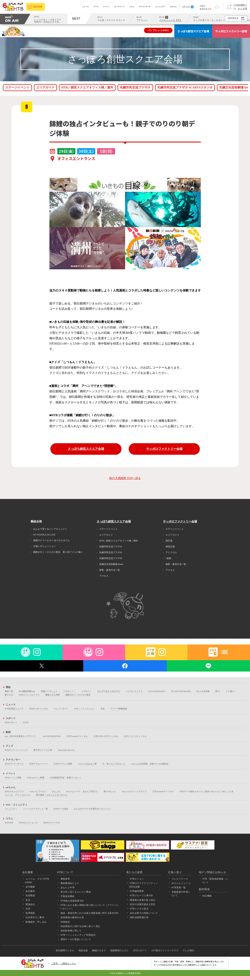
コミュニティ (160, 7)
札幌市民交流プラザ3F (110, 558)
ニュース (85, 7)
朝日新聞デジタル (65, 950)
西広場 (169, 540)
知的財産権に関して (71, 930)
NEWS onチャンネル (38, 708)
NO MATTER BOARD (181, 691)
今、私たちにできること (113, 764)
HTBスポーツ (11, 722)
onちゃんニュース (181, 883)
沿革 (28, 908)
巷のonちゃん (110, 791)
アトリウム (171, 552)
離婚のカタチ (99, 950)
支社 (28, 900)
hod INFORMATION (52, 736)
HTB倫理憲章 (137, 891)
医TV (217, 691)
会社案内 (30, 891)
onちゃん (173, 7)
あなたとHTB (68, 887)
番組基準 (65, 879)
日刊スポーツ (140, 950)
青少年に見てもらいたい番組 (76, 892)
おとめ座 (242, 8)
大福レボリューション (44, 546)
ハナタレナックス (134, 691)
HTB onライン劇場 (35, 777)
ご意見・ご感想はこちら (63, 963)
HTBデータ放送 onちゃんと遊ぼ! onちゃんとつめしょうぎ (206, 791)
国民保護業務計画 (139, 917)
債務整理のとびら (119, 950)
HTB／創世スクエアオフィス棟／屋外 (87, 87)
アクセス (103, 576)
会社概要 (30, 886)
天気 (102, 708)
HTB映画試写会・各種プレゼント (65, 777)
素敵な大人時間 (52, 695)
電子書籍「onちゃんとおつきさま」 (52, 795)
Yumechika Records (66, 750)
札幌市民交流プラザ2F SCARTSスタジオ (185, 87)
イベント (106, 7)
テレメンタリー (61, 708)
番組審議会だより (70, 883)
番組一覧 (9, 691)
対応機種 (207, 896)
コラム (131, 7)
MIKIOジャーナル (51, 822)
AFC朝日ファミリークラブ (164, 950)
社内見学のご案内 (35, 917)
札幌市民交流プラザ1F (135, 87)
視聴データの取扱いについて (76, 939)
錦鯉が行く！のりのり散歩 (77, 695)
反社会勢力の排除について (144, 913)
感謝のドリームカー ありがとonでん (51, 540)
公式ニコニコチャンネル (135, 736)
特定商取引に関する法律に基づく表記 (80, 926)
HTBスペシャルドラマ (29, 695)
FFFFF (26, 722)
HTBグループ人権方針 (141, 895)
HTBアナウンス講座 (63, 764)
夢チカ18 (9, 695)
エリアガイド (45, 87)
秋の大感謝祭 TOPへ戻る (125, 478)
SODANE (9, 822)
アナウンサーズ (145, 7)
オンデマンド (119, 7)
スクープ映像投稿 (118, 708)
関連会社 (30, 904)
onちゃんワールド (38, 791)
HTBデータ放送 (61, 809)
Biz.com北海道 (203, 691)
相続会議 (83, 950)
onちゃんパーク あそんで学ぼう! (82, 791)
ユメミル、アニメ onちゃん (17, 795)
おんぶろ (56, 791)
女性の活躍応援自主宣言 (143, 904)
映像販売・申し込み (36, 922)
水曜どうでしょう (49, 691)
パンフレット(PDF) (158, 30)
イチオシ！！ (69, 691)
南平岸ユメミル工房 (42, 750)
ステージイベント (17, 87)
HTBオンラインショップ (16, 750)
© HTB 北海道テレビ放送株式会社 (125, 973)
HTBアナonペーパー (38, 764)
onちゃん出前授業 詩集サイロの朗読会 (149, 764)
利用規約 (65, 922)
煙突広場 (170, 546)
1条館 (168, 558)
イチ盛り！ (231, 691)
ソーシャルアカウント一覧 (35, 809)
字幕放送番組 (68, 896)
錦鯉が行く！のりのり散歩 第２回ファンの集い (58, 552)
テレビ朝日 (188, 950)
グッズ (95, 7)
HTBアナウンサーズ (14, 764)
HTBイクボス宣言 (139, 908)
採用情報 (30, 913)
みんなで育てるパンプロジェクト (50, 529)
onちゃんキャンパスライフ (134, 791)
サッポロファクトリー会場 (231, 31)
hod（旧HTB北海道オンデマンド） (21, 736)
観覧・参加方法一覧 (109, 570)
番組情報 (37, 6)
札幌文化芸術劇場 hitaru (111, 564)
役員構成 (30, 895)
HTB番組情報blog (27, 691)
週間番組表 (233, 18)
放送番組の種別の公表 (72, 917)
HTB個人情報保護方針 (72, 900)
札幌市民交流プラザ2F (110, 552)
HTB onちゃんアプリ (14, 791)
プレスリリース (180, 879)
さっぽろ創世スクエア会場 (193, 31)
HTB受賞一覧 (179, 887)
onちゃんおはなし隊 (87, 764)
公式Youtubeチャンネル (77, 736)
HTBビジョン (137, 879)
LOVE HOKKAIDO (156, 691)
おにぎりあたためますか (108, 691)
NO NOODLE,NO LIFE (44, 534)
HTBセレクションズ (28, 822)
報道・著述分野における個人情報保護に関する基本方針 (90, 913)
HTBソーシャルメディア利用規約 (78, 935)
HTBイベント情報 (13, 777)
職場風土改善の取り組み (143, 900)
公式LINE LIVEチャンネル (105, 736)
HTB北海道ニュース (14, 708)
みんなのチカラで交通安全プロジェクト (92, 809)
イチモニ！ (86, 691)
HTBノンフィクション (84, 708)
